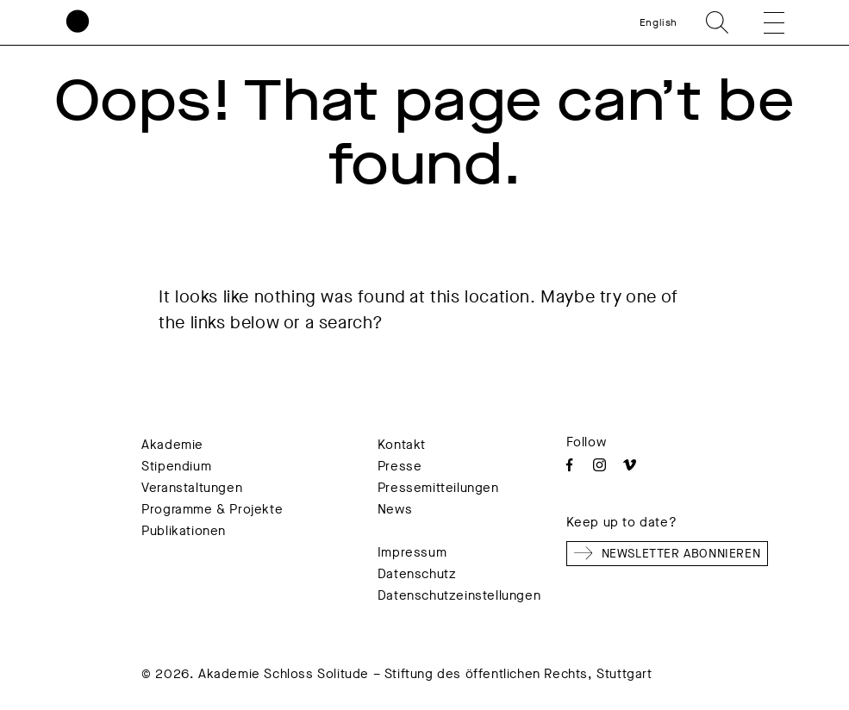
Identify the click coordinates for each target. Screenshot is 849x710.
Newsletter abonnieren (667, 553)
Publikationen (183, 530)
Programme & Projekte (212, 509)
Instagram (599, 464)
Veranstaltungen (191, 487)
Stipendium (176, 466)
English (658, 22)
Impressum (412, 552)
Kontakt (402, 444)
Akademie (172, 444)
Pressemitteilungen (438, 487)
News (395, 509)
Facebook (569, 464)
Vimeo (629, 464)
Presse (400, 466)
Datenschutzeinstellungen (459, 595)
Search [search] (717, 22)
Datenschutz (417, 573)
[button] (762, 22)
